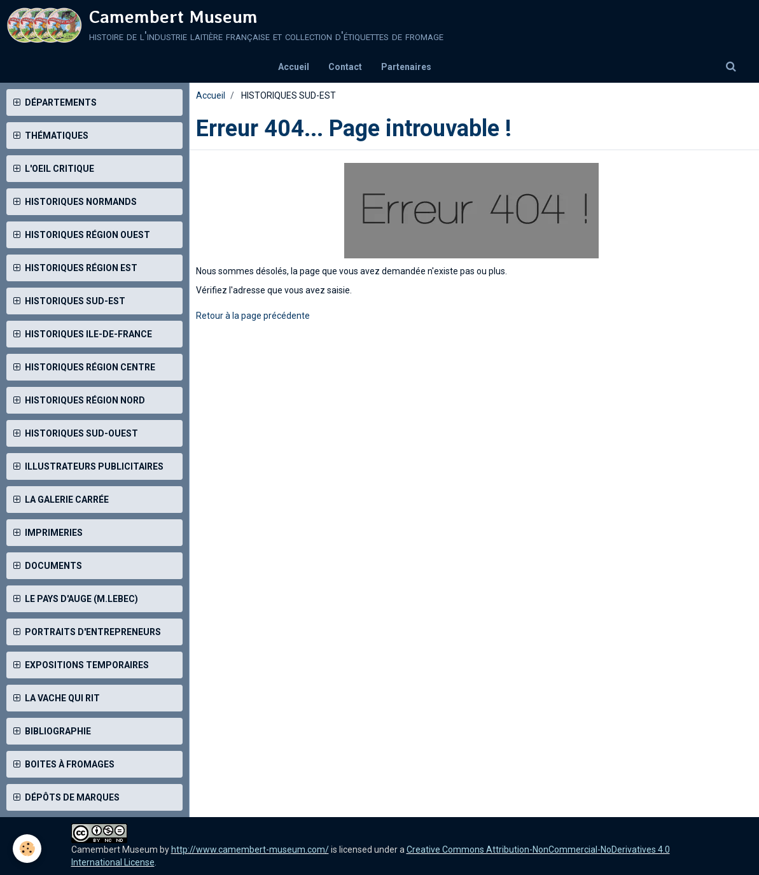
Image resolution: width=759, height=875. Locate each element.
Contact (345, 67)
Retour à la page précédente (253, 316)
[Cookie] (27, 848)
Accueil (293, 67)
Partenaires (406, 67)
